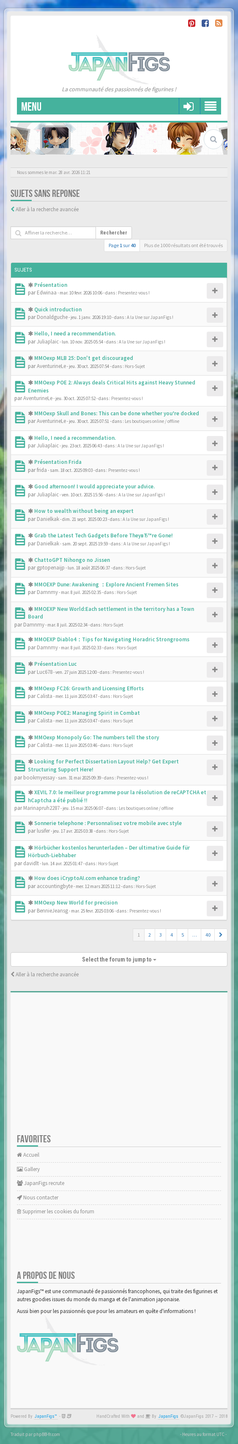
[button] (220, 935)
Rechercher (113, 233)
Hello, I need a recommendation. (75, 333)
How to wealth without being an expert (84, 511)
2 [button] (149, 935)
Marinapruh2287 (41, 808)
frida (42, 470)
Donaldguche (52, 317)
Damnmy (47, 592)
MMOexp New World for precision (76, 902)
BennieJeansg (52, 910)
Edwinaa (47, 292)
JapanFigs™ (46, 1416)
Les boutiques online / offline (152, 421)
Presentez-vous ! (134, 293)
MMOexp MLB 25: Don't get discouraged (83, 358)
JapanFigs (168, 1416)
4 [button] (171, 935)
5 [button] (182, 935)
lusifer (43, 830)
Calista (44, 696)
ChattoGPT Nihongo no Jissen (72, 560)
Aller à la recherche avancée (47, 209)
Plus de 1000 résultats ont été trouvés (183, 245)
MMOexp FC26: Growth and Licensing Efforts (89, 688)
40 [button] (208, 935)
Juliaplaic (48, 341)
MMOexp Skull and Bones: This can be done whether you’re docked (116, 413)
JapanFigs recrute (40, 1183)
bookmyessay (39, 777)
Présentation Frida (58, 462)
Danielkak (48, 519)
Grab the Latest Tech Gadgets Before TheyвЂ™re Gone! (103, 535)
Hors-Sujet (135, 366)
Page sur (122, 245)
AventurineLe (51, 366)
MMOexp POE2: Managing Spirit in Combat (87, 713)
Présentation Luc (55, 664)
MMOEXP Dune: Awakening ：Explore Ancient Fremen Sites (106, 584)
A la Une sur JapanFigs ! (150, 317)
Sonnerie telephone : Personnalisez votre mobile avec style (108, 823)
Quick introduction (58, 309)
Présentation (50, 285)
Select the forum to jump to (119, 959)
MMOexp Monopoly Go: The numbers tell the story (96, 737)
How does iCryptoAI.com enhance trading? (87, 878)
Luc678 (44, 672)
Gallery (28, 1169)
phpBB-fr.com (46, 1434)
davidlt (31, 863)
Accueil (28, 1154)
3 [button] (160, 935)
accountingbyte (55, 886)
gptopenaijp (51, 567)
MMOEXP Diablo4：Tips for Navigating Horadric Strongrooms (111, 639)
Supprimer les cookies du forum (55, 1211)
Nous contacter (37, 1197)
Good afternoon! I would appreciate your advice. (94, 486)
